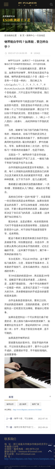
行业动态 (41, 35)
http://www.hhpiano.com (16, 459)
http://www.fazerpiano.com (41, 459)
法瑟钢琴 (9, 467)
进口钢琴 (22, 404)
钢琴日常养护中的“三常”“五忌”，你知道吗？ (25, 427)
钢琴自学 (10, 404)
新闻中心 (30, 35)
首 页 (22, 35)
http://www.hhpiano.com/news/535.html (27, 410)
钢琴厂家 (35, 404)
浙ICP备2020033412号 (43, 466)
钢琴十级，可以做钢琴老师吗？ (25, 418)
